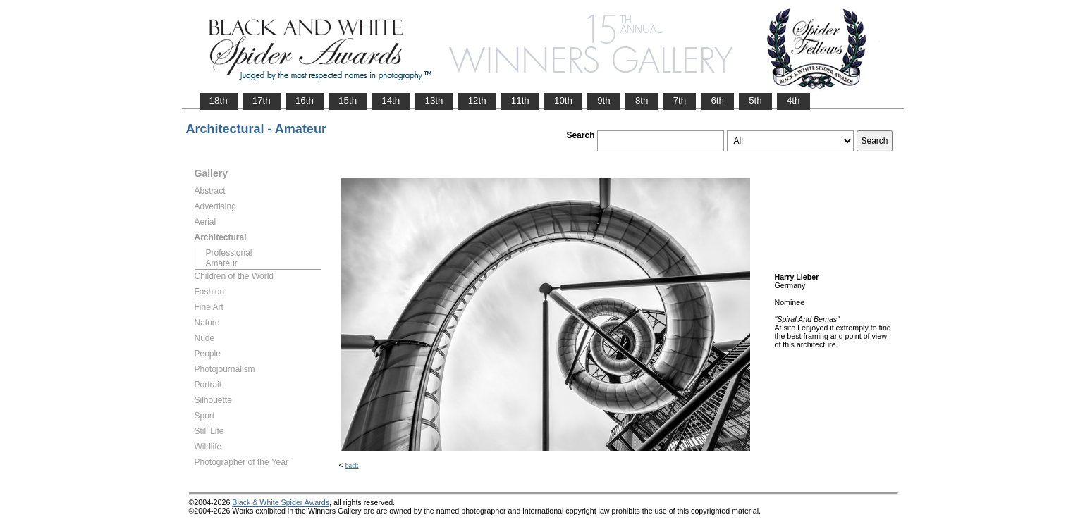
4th (793, 100)
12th (477, 100)
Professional (229, 253)
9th (603, 100)
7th (680, 100)
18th (218, 100)
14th (390, 100)
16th (304, 100)
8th (641, 100)
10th (563, 100)
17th (261, 100)
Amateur (222, 263)
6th (717, 100)
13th (433, 100)
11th (520, 100)
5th (755, 100)
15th (347, 100)
